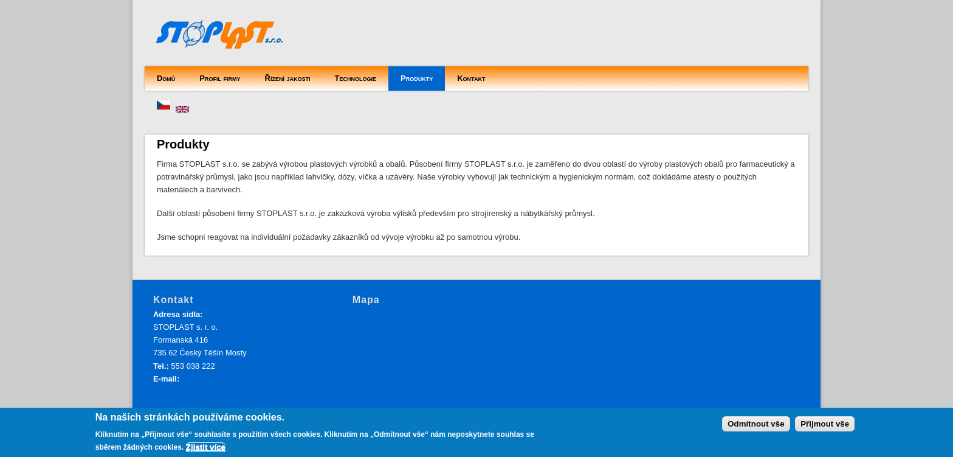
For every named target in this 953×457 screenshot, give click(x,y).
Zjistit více (205, 447)
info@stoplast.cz (211, 378)
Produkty (417, 78)
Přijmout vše (824, 423)
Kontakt (471, 78)
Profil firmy (219, 78)
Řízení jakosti (288, 78)
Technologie (355, 78)
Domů (166, 78)
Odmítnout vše (756, 423)
